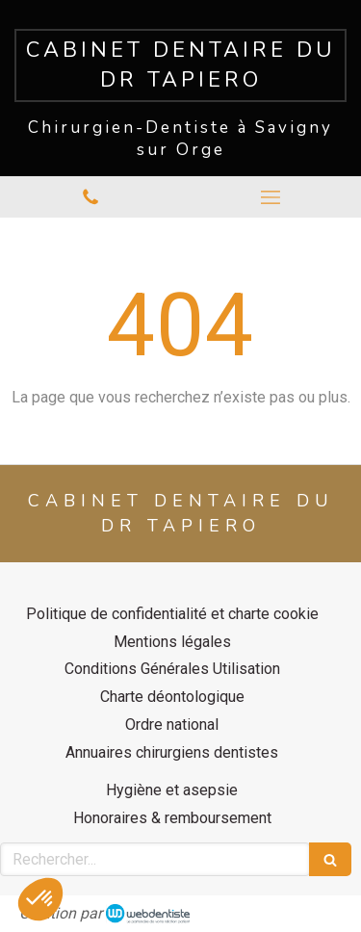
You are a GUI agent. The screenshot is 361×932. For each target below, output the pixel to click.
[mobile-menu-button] (271, 197)
